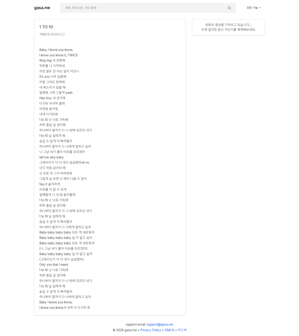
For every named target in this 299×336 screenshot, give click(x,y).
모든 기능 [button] (253, 7)
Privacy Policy (150, 330)
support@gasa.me (160, 324)
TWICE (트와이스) (52, 34)
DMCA (169, 330)
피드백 (182, 330)
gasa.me (42, 7)
